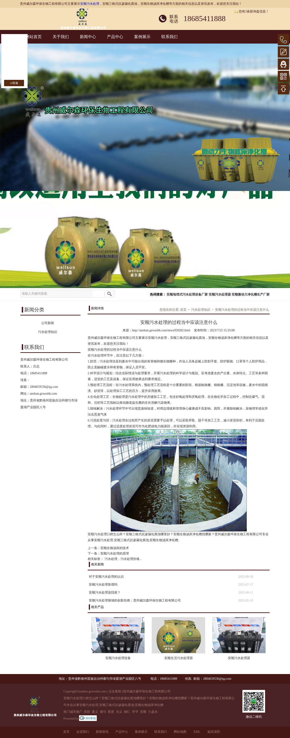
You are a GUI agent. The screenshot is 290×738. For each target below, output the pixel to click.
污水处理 (111, 559)
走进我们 (82, 731)
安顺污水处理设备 (118, 658)
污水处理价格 (130, 559)
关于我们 (61, 36)
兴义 (119, 712)
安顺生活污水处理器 (178, 658)
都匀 (103, 712)
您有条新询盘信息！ (251, 11)
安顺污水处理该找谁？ (105, 592)
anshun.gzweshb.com (43, 393)
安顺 (143, 712)
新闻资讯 (102, 731)
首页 (183, 309)
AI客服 (14, 83)
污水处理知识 (200, 309)
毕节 (135, 712)
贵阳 (87, 712)
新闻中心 (88, 36)
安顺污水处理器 (220, 294)
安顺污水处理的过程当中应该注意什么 (242, 309)
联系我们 (169, 36)
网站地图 (180, 731)
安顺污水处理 (89, 3)
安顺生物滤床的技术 (114, 548)
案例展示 (142, 36)
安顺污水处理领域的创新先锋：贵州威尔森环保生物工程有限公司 (135, 600)
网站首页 (33, 36)
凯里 (111, 712)
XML (196, 731)
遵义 (95, 712)
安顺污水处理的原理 (114, 553)
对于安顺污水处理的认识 (106, 576)
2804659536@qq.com (44, 387)
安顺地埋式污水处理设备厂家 (187, 294)
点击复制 (115, 691)
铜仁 (127, 712)
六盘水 (153, 712)
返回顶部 (213, 731)
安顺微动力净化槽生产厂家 (251, 294)
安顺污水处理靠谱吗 (103, 584)
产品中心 (115, 36)
